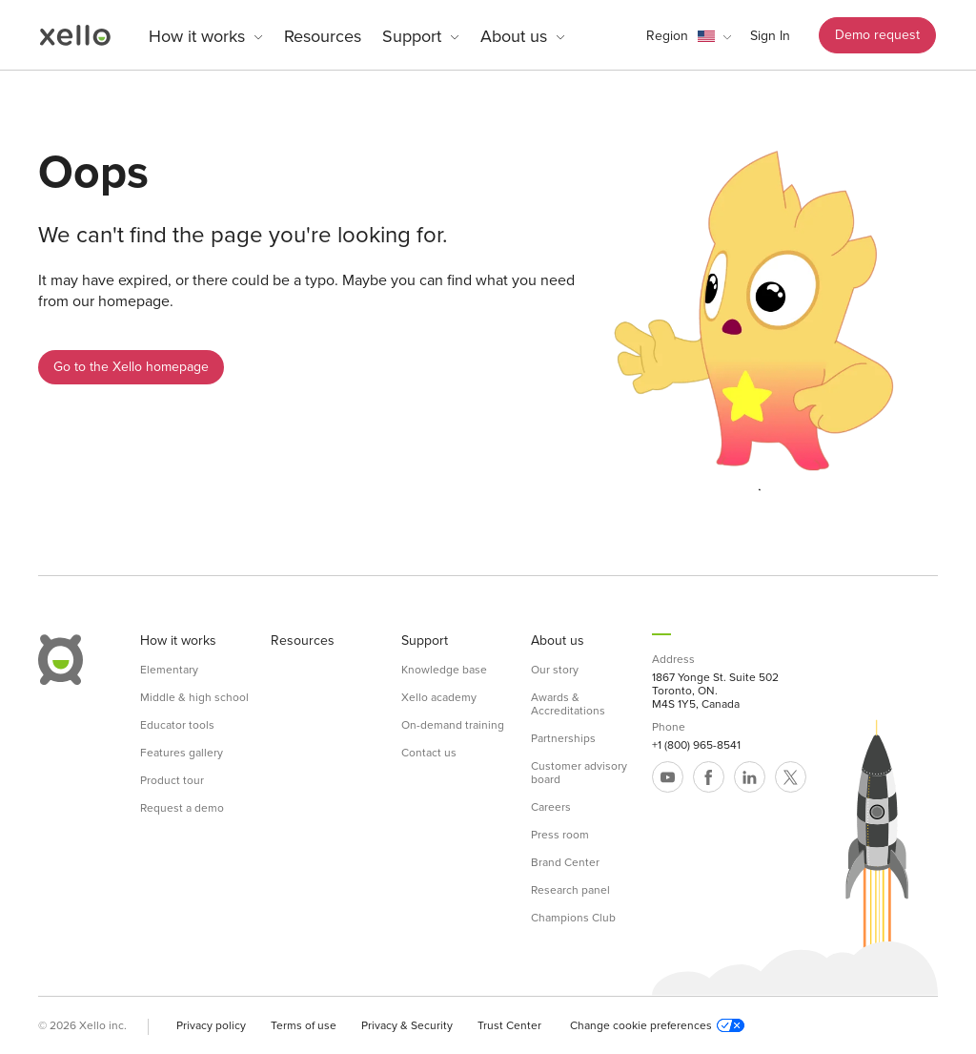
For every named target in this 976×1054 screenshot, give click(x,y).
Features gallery (181, 752)
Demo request (877, 35)
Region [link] (667, 36)
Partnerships (563, 738)
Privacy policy (211, 1025)
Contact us (429, 752)
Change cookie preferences (657, 1025)
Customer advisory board (579, 772)
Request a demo (182, 808)
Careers (551, 807)
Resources (322, 36)
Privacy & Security (407, 1025)
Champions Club (573, 917)
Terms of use (303, 1025)
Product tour (172, 780)
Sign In (770, 36)
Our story (555, 669)
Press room (560, 834)
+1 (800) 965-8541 (696, 745)
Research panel (570, 890)
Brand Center (565, 862)
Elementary (169, 669)
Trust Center (509, 1025)
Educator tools (177, 725)
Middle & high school (194, 697)
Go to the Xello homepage (131, 367)
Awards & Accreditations (568, 704)
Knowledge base (444, 669)
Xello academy (439, 697)
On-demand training (452, 725)
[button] (688, 36)
